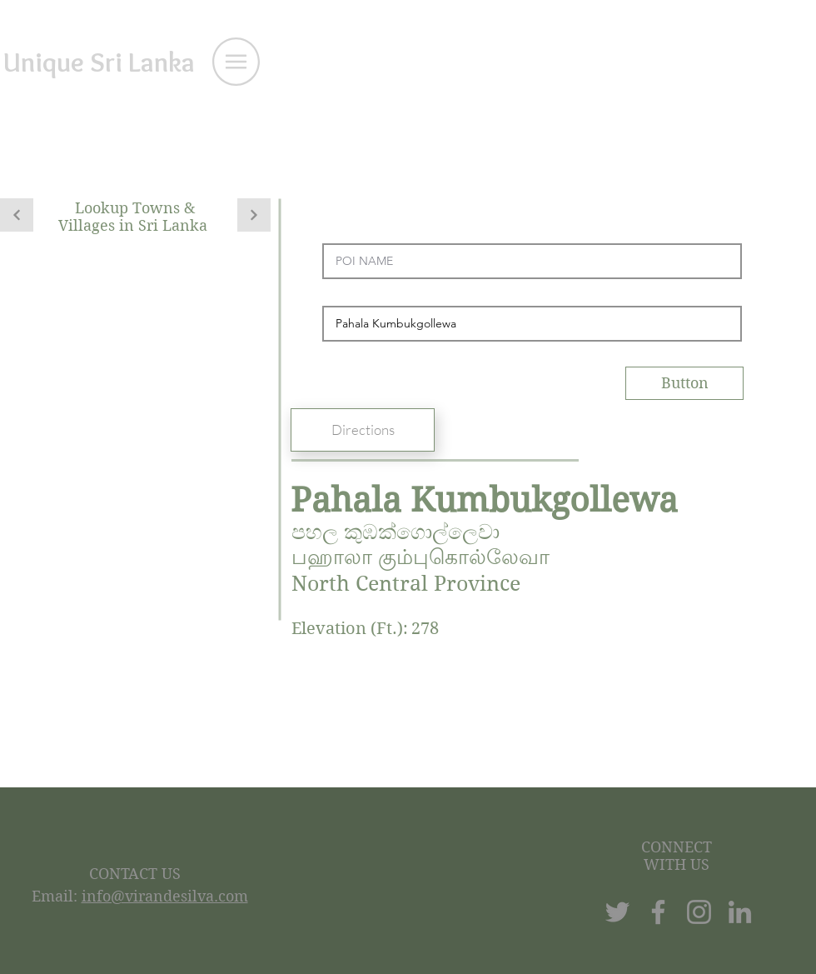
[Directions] (363, 430)
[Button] (684, 383)
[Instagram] (699, 912)
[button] (236, 61)
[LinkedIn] (740, 912)
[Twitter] (617, 912)
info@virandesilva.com (165, 896)
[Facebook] (658, 912)
